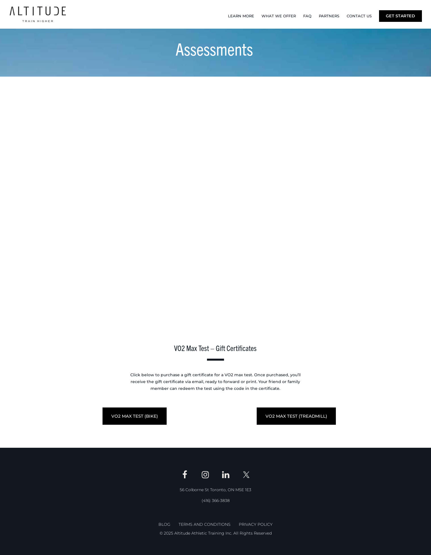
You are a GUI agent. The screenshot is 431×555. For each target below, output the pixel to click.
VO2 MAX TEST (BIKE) (134, 416)
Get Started (400, 15)
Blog (164, 524)
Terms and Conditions (205, 524)
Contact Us (359, 16)
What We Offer (278, 16)
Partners (329, 16)
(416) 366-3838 (216, 500)
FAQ (307, 16)
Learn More (241, 16)
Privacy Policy (256, 524)
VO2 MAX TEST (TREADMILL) (296, 416)
